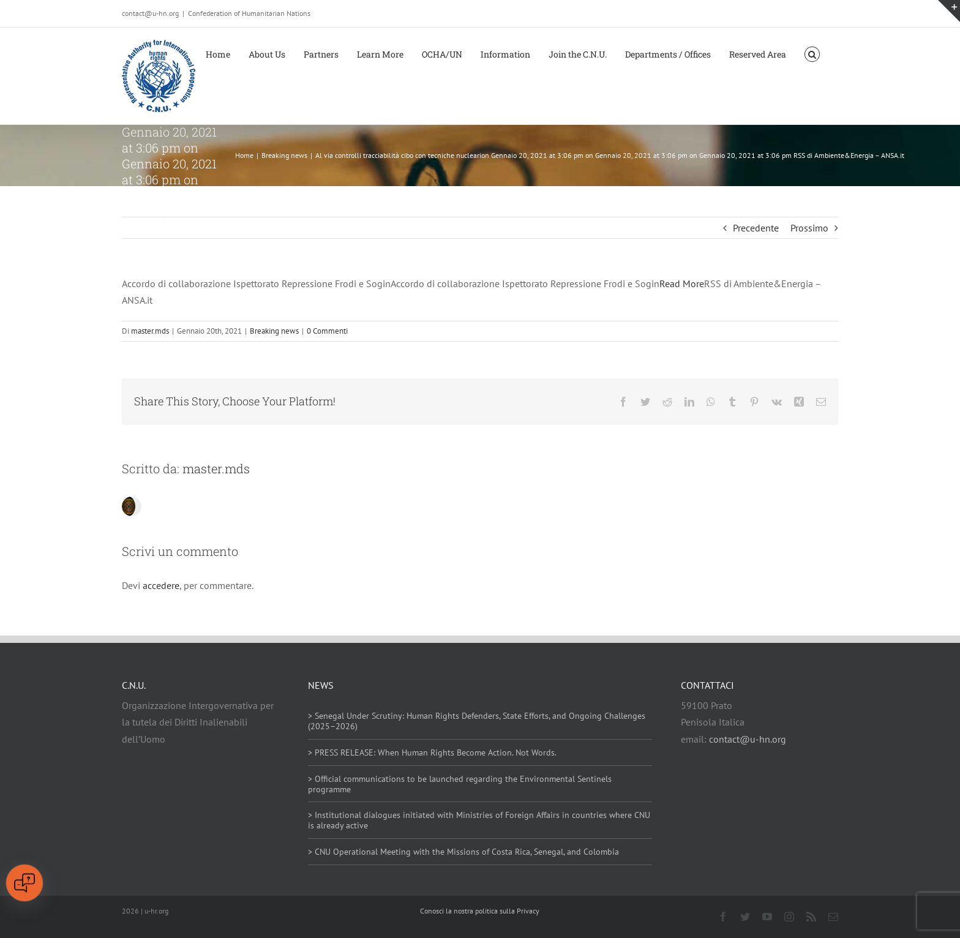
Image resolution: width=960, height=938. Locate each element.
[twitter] (745, 916)
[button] (812, 53)
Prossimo (809, 228)
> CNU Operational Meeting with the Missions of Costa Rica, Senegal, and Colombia (463, 851)
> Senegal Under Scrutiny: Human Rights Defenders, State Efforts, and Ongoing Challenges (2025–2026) (476, 721)
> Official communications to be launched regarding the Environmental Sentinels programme (460, 784)
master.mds (150, 331)
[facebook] (723, 916)
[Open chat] (24, 883)
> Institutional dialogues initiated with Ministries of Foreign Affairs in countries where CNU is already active (479, 820)
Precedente (756, 228)
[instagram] (789, 916)
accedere (161, 585)
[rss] (811, 916)
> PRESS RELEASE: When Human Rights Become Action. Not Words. (432, 752)
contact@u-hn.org (747, 739)
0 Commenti (327, 331)
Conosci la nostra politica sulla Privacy (479, 910)
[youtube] (767, 916)
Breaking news (274, 331)
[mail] (833, 916)
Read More (681, 283)
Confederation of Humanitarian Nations (249, 13)
